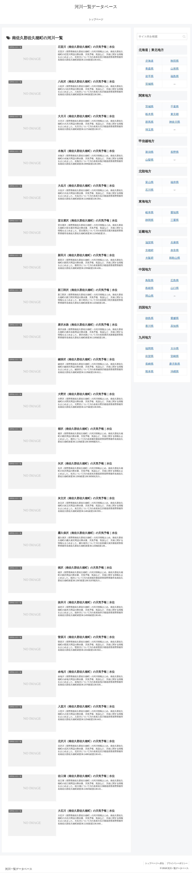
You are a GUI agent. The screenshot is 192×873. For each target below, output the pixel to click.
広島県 (175, 280)
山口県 (175, 288)
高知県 (175, 326)
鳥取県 (149, 280)
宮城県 (149, 83)
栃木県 (149, 114)
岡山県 (149, 295)
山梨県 (149, 159)
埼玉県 (149, 129)
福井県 (175, 182)
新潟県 (149, 152)
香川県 (149, 326)
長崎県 (149, 363)
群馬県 (149, 121)
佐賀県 (149, 356)
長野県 (175, 152)
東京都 (175, 114)
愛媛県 (175, 318)
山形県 (175, 68)
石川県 (149, 189)
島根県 (149, 288)
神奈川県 (174, 121)
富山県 (149, 182)
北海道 (149, 60)
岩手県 (149, 76)
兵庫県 (175, 242)
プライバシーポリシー (176, 864)
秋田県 (175, 60)
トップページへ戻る (153, 864)
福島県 (175, 76)
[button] (184, 36)
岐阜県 (149, 212)
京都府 (149, 250)
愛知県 (175, 212)
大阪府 (149, 257)
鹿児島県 (174, 363)
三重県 (175, 220)
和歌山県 (174, 257)
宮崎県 (175, 356)
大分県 (175, 348)
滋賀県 (149, 242)
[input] (162, 36)
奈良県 (175, 250)
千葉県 (175, 106)
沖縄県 (175, 371)
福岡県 (149, 348)
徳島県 (149, 318)
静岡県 (149, 220)
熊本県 (149, 371)
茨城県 (149, 106)
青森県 (149, 68)
